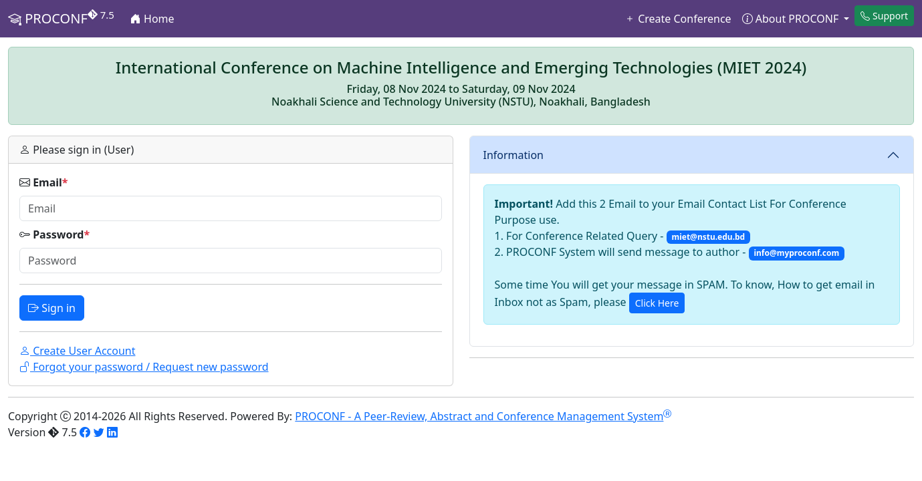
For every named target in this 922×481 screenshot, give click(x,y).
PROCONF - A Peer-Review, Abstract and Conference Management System (483, 416)
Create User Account (77, 350)
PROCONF (61, 18)
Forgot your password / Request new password (144, 366)
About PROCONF (792, 18)
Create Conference (677, 18)
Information (513, 155)
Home (152, 18)
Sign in (52, 308)
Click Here (657, 303)
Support (884, 15)
